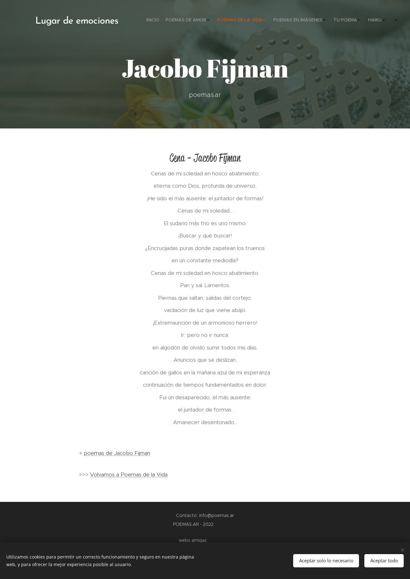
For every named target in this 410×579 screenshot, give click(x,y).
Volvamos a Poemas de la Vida (129, 474)
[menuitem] (330, 20)
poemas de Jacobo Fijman (117, 453)
